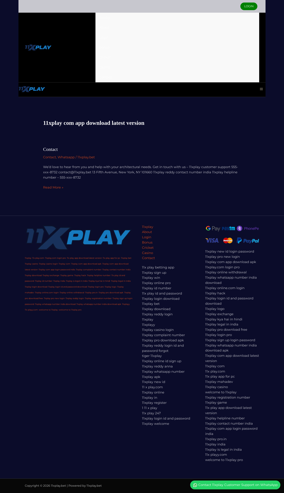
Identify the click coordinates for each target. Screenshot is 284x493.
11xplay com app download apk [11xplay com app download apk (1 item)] (86, 264)
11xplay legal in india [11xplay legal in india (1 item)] (121, 281)
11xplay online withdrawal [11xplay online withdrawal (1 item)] (72, 292)
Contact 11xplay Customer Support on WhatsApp (235, 485)
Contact (105, 77)
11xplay (104, 18)
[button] (248, 6)
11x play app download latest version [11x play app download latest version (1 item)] (84, 258)
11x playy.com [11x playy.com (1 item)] (31, 310)
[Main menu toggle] (261, 89)
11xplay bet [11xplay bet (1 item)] (126, 258)
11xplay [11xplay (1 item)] (28, 258)
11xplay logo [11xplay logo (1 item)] (110, 287)
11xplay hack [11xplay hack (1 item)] (80, 275)
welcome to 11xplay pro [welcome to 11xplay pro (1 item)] (70, 310)
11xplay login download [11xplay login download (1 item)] (36, 287)
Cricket (105, 57)
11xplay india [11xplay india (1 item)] (59, 281)
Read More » (53, 187)
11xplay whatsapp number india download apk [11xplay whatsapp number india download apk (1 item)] (98, 304)
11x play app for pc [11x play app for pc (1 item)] (111, 258)
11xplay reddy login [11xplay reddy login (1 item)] (75, 298)
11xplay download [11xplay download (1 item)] (33, 275)
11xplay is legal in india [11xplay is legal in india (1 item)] (76, 281)
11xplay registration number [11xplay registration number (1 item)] (98, 298)
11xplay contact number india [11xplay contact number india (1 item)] (116, 269)
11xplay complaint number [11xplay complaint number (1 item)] (88, 269)
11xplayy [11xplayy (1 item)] (126, 304)
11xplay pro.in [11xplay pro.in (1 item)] (91, 292)
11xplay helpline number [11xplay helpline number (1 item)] (98, 275)
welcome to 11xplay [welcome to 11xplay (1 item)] (48, 310)
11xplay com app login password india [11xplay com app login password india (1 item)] (57, 269)
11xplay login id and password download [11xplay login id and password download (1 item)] (67, 287)
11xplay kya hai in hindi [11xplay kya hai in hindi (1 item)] (99, 281)
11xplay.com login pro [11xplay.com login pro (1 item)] (55, 258)
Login (103, 37)
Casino (104, 67)
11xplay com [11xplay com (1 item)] (64, 264)
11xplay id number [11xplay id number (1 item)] (43, 281)
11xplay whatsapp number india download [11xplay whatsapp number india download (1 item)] (55, 304)
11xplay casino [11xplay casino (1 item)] (31, 264)
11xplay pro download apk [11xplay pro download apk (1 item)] (111, 292)
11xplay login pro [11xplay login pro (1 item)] (96, 287)
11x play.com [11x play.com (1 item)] (38, 258)
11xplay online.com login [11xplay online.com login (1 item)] (47, 292)
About (104, 27)
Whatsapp (66, 157)
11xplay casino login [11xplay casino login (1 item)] (48, 264)
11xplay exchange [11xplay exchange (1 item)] (51, 275)
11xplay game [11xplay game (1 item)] (66, 275)
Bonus (104, 47)
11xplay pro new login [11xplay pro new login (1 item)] (54, 298)
